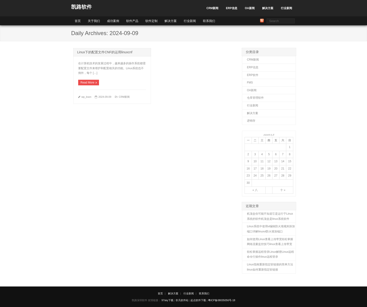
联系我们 (209, 21)
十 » (282, 190)
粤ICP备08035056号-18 (221, 300)
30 (248, 182)
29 (289, 175)
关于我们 (94, 21)
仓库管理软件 (255, 97)
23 (248, 175)
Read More (87, 82)
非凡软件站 (182, 300)
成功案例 (113, 21)
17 (255, 168)
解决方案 (267, 8)
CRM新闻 (212, 8)
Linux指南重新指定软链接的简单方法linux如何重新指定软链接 (270, 267)
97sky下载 (167, 300)
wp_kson (86, 96)
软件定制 (151, 21)
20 (275, 168)
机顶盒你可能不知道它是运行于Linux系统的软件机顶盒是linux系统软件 (270, 216)
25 (262, 175)
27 (275, 175)
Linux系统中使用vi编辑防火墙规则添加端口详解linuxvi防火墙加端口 (271, 229)
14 (282, 161)
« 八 (255, 190)
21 (282, 168)
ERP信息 (231, 8)
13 (275, 161)
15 (289, 161)
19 (268, 168)
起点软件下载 (198, 300)
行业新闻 (286, 8)
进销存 (251, 120)
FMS (250, 82)
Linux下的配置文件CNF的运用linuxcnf (104, 52)
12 (268, 161)
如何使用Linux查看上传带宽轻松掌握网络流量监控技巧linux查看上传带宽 (270, 242)
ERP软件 (252, 75)
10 (255, 161)
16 (248, 168)
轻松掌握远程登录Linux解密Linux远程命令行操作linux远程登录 (270, 254)
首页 (78, 21)
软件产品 (132, 21)
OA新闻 (250, 8)
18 (262, 168)
